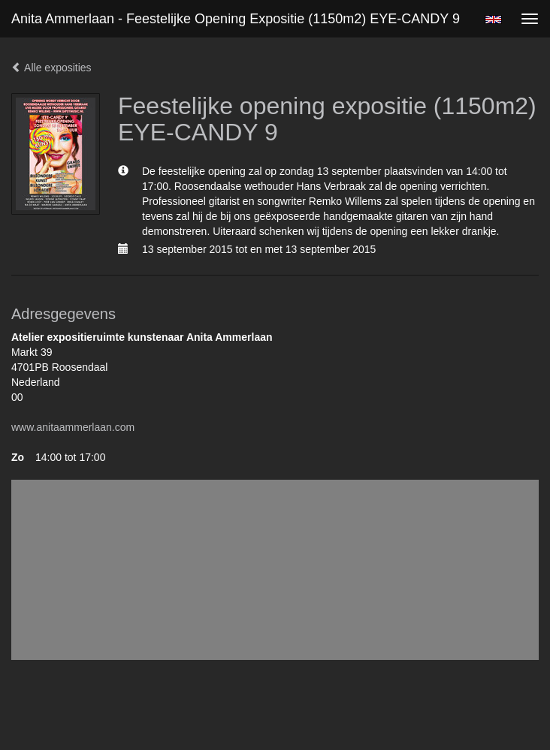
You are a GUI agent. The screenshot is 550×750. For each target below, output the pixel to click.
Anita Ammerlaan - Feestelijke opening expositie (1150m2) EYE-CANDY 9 (235, 18)
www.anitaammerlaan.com (72, 427)
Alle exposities (51, 68)
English (493, 19)
